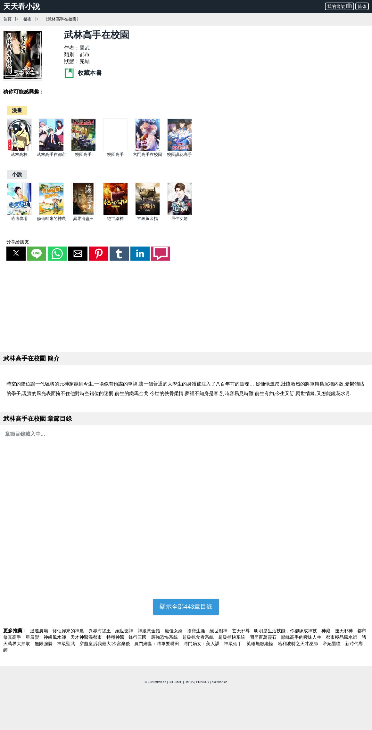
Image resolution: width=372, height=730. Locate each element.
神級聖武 (66, 643)
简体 (362, 6)
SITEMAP (175, 682)
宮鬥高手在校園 (147, 154)
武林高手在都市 (51, 154)
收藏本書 (83, 72)
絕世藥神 (115, 218)
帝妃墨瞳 (332, 643)
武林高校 (19, 154)
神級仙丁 (233, 643)
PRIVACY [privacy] (202, 682)
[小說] (17, 174)
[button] (16, 254)
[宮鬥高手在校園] (147, 149)
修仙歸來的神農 (51, 218)
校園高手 (83, 154)
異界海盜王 (83, 218)
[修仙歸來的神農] (51, 213)
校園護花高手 (179, 154)
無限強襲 (44, 643)
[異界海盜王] (83, 213)
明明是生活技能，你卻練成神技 (286, 630)
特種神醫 (116, 637)
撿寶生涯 (196, 630)
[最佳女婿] (179, 213)
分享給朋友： (19, 241)
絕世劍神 (219, 630)
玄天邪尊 (241, 630)
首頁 (7, 19)
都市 (27, 19)
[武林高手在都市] (51, 149)
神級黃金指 (147, 218)
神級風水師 (55, 637)
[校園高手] (83, 149)
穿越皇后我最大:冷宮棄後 (105, 643)
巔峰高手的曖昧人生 (302, 637)
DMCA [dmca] (189, 682)
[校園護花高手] (179, 149)
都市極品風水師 (342, 637)
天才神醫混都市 (86, 637)
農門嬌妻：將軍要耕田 (157, 643)
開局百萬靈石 (264, 637)
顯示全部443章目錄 (186, 606)
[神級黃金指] (147, 213)
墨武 (84, 48)
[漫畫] (17, 110)
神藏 (326, 630)
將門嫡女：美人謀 (202, 643)
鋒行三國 (138, 637)
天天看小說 (21, 6)
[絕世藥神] (115, 213)
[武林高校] (19, 149)
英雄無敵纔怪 (260, 643)
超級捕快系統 (232, 637)
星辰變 (33, 637)
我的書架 (339, 6)
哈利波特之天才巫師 (298, 643)
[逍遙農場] (19, 213)
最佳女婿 (179, 218)
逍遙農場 (19, 218)
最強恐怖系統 (165, 637)
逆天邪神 (344, 630)
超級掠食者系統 (198, 637)
